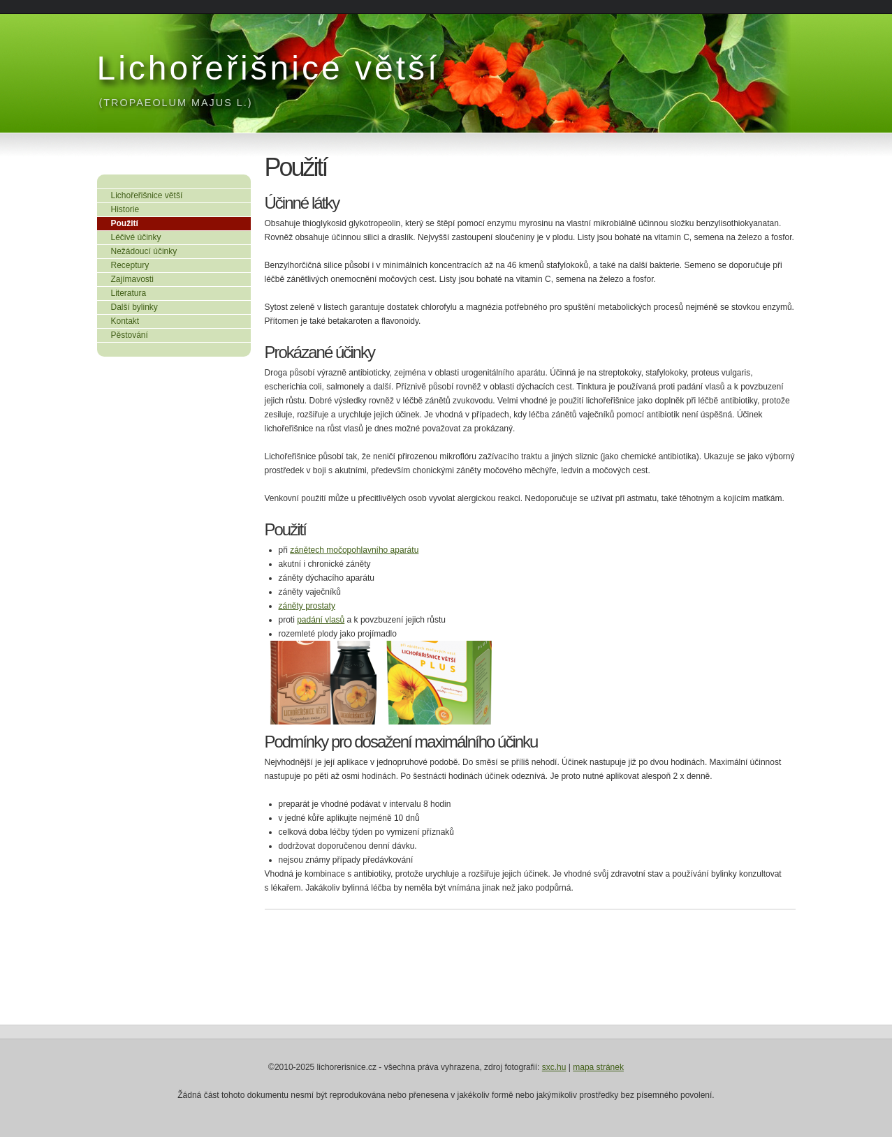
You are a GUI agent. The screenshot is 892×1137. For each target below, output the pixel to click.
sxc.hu (554, 1067)
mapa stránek (598, 1067)
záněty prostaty (307, 606)
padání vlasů (320, 620)
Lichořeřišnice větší (268, 68)
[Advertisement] (167, 454)
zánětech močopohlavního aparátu (354, 550)
